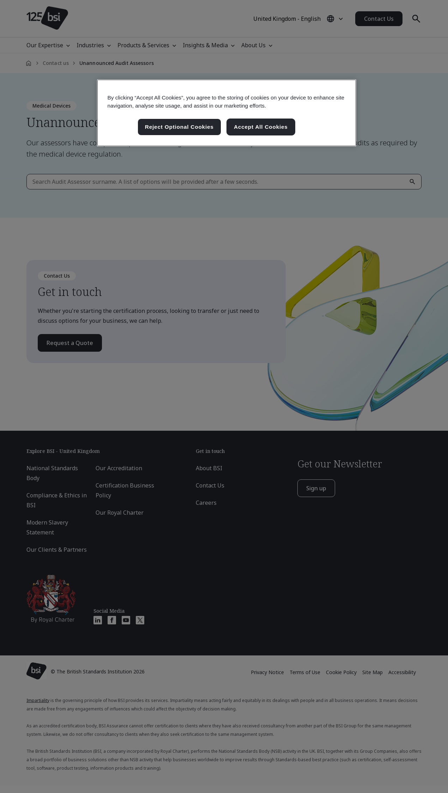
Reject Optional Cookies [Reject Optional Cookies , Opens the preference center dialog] (179, 127)
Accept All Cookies (261, 127)
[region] (226, 112)
